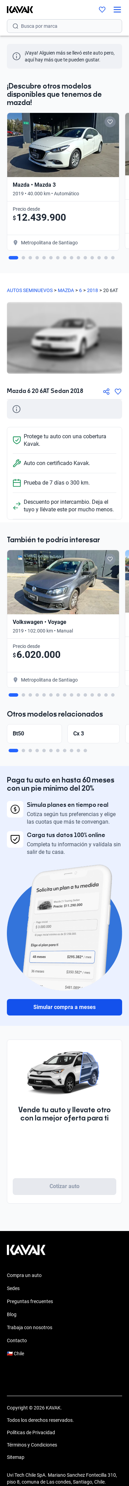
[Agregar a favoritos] (118, 391)
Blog (12, 1314)
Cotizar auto (65, 1186)
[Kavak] (16, 9)
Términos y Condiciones (32, 1445)
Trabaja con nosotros (29, 1327)
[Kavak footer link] (26, 1253)
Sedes (13, 1288)
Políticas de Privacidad (31, 1432)
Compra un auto (24, 1275)
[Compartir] (106, 391)
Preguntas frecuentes (30, 1301)
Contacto (17, 1340)
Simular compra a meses (64, 1007)
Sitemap (15, 1457)
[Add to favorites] (110, 121)
